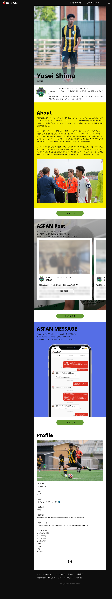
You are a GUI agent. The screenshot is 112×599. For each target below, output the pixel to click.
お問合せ (79, 578)
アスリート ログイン (94, 3)
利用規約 (80, 574)
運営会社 (71, 574)
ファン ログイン (76, 3)
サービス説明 (60, 574)
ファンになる (70, 213)
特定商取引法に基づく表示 (46, 578)
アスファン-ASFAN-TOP (45, 574)
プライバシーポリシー (65, 578)
